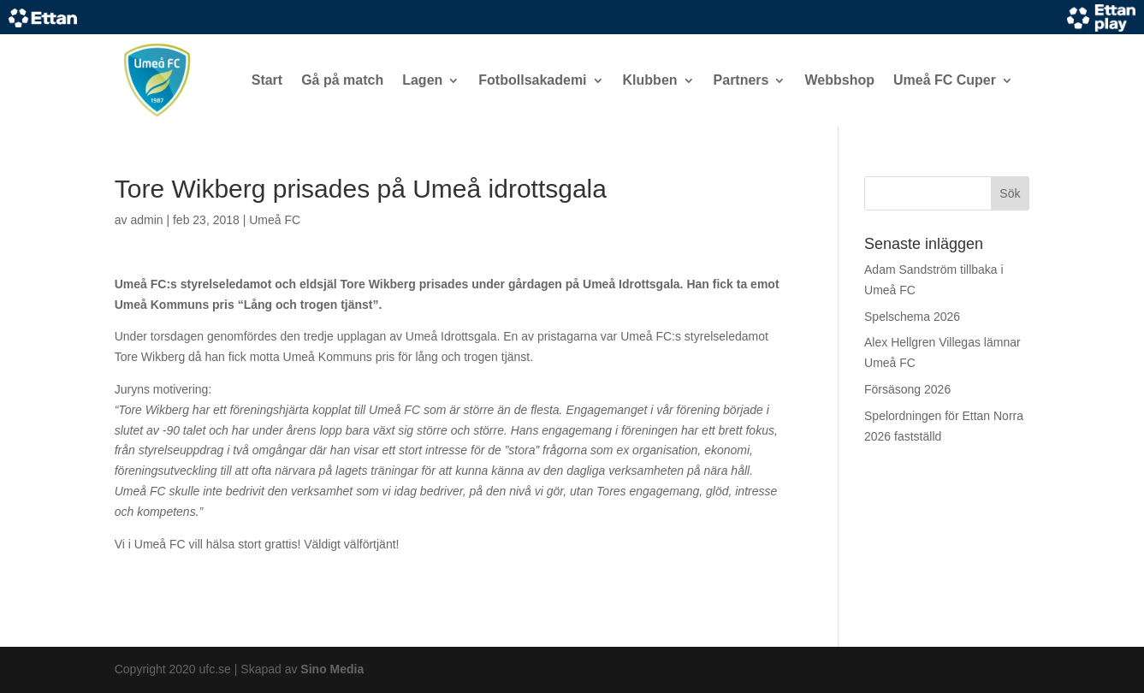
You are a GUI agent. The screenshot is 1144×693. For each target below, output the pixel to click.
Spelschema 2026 (912, 316)
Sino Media (332, 669)
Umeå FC (274, 220)
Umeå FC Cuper (944, 80)
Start (267, 80)
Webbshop (839, 80)
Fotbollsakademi (532, 80)
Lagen (422, 80)
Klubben (650, 80)
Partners (741, 80)
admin (146, 220)
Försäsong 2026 (907, 389)
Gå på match (342, 80)
